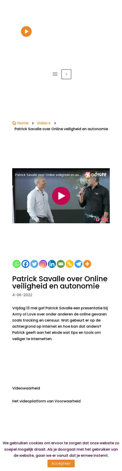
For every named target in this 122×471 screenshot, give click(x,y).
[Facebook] (25, 264)
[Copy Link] (70, 264)
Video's (43, 123)
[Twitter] (34, 264)
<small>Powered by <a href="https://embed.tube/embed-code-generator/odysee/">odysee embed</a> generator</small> (61, 195)
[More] (87, 264)
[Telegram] (78, 264)
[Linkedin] (52, 264)
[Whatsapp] (17, 264)
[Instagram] (43, 264)
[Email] (61, 264)
